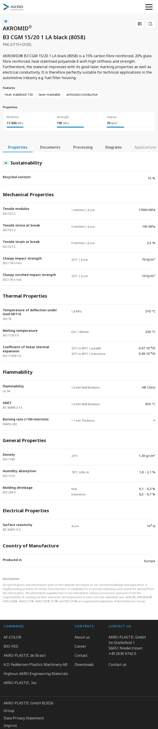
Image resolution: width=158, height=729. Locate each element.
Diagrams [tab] (113, 147)
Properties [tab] (17, 147)
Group (9, 679)
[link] (139, 23)
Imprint (10, 694)
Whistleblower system (23, 702)
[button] (148, 6)
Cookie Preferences (20, 709)
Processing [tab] (83, 147)
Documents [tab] (50, 147)
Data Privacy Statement (24, 687)
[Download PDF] (150, 23)
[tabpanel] (79, 359)
